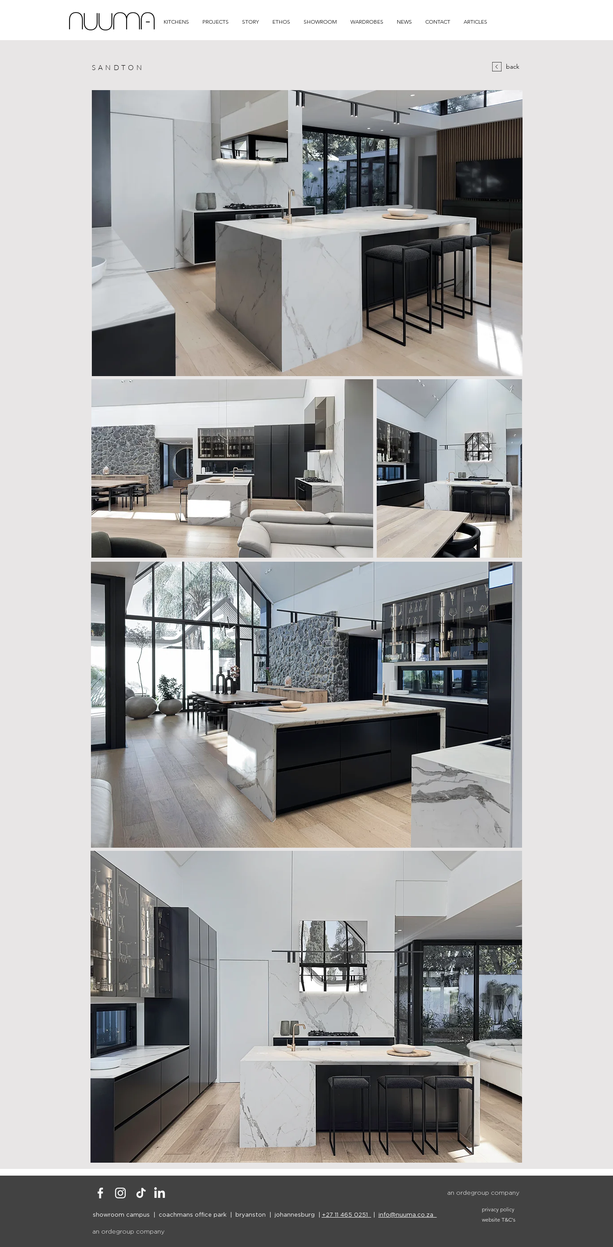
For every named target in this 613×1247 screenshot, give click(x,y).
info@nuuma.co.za (407, 1214)
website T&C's (498, 1219)
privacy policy (498, 1209)
